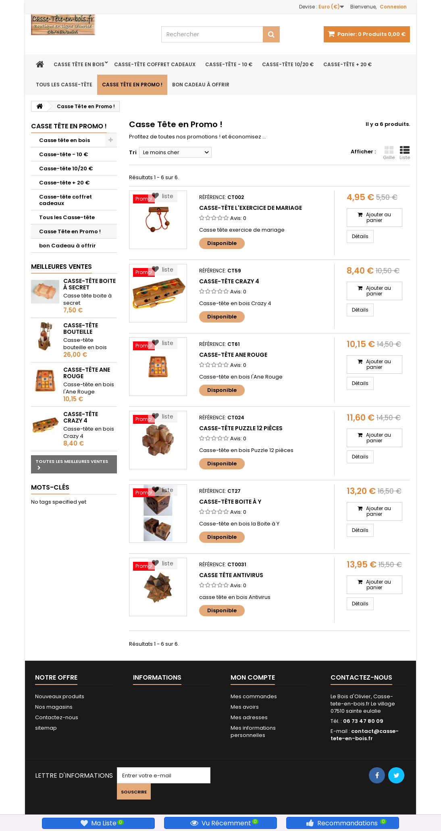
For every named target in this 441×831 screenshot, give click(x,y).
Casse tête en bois (79, 64)
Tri (133, 152)
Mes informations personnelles (253, 731)
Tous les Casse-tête (64, 84)
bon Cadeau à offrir (200, 84)
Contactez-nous (56, 717)
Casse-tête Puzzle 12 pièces (241, 428)
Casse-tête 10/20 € (288, 64)
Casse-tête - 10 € (228, 64)
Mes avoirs (245, 707)
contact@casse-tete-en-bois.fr (365, 734)
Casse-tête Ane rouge (86, 373)
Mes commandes (254, 696)
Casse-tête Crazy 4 (80, 417)
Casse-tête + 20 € (347, 64)
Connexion (393, 6)
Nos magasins (54, 707)
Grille (389, 153)
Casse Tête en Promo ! (132, 84)
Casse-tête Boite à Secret (89, 284)
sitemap (46, 728)
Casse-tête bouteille (80, 328)
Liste (404, 153)
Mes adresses (249, 717)
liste (162, 196)
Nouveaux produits (59, 696)
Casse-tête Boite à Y (230, 502)
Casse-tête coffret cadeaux (155, 64)
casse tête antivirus (231, 575)
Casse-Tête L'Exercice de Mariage (250, 208)
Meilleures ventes (61, 266)
